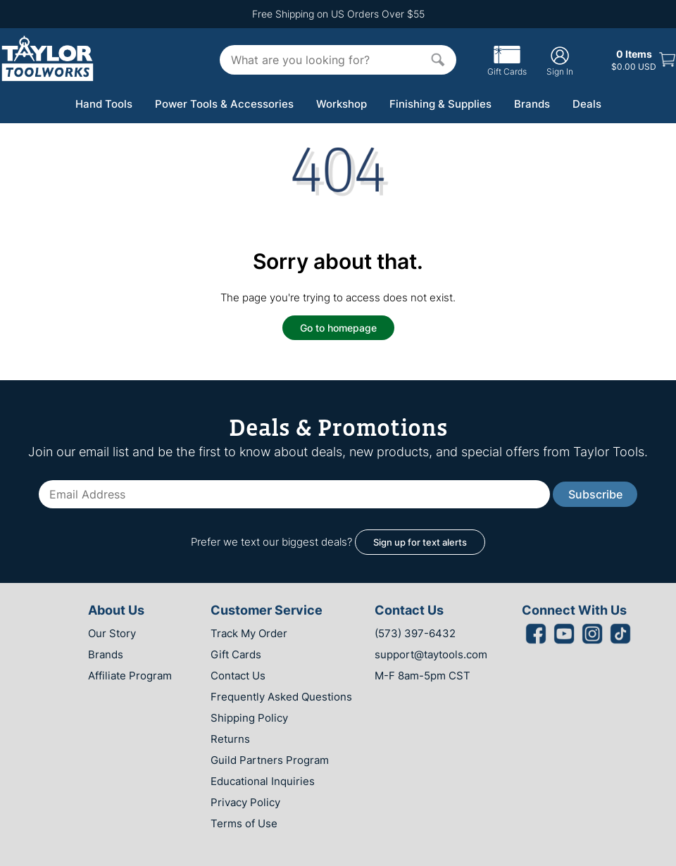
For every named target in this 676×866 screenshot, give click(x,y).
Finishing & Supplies (440, 103)
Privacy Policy (245, 802)
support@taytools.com (431, 654)
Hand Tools (103, 103)
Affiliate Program (130, 675)
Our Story (112, 633)
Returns (230, 739)
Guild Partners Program (270, 760)
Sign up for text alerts (420, 542)
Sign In (559, 61)
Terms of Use (244, 823)
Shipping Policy (249, 717)
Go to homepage (338, 327)
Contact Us (238, 675)
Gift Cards (507, 66)
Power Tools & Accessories (224, 103)
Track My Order (249, 633)
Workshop (341, 103)
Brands (532, 103)
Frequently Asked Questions (281, 696)
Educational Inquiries (263, 781)
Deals (586, 103)
